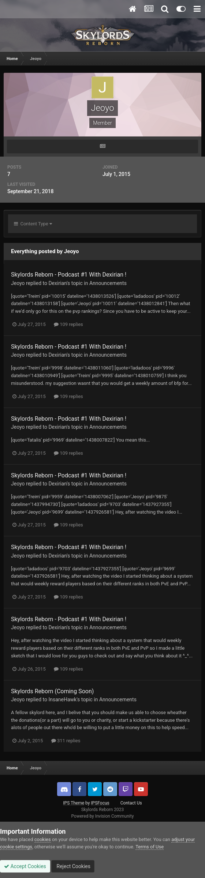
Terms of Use (149, 846)
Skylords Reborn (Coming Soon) (52, 691)
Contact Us (131, 803)
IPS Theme (73, 803)
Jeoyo (18, 283)
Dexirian (57, 283)
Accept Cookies (25, 866)
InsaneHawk (62, 699)
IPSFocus (100, 803)
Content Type (33, 223)
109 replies (68, 324)
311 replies (66, 740)
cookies (42, 839)
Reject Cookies (72, 866)
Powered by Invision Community (102, 816)
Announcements (108, 283)
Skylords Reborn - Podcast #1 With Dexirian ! (68, 274)
